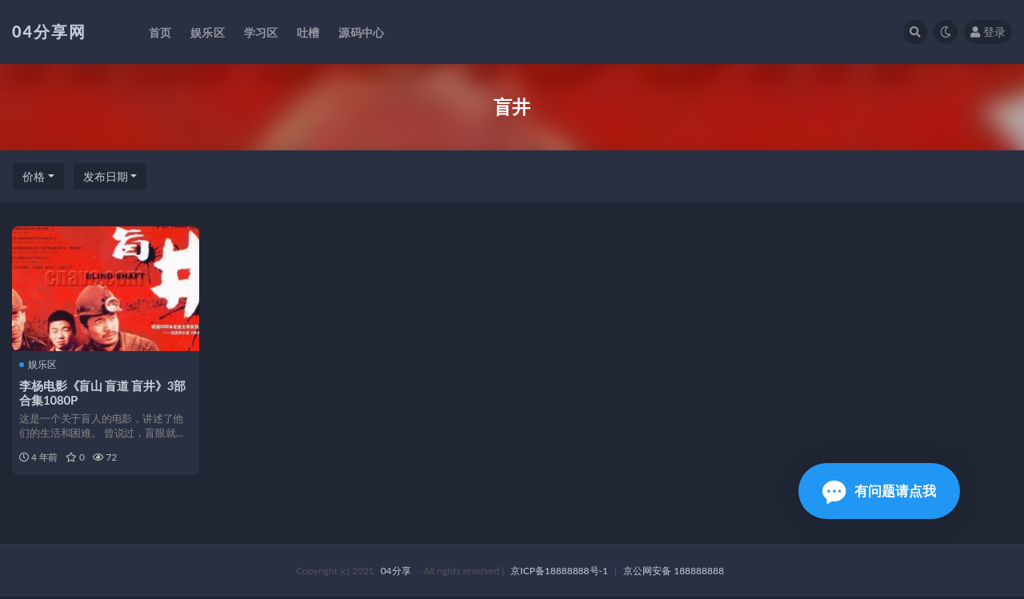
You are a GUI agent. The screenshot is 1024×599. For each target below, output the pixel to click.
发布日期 (105, 176)
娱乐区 (39, 364)
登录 (988, 31)
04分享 (396, 573)
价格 (33, 176)
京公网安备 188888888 (673, 573)
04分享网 (49, 31)
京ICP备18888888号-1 (559, 573)
